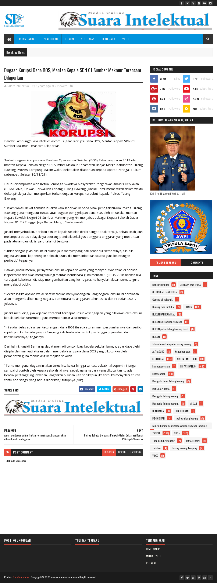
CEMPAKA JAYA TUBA (190, 284)
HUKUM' (156, 336)
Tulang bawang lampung (184, 448)
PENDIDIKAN (50, 39)
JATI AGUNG (158, 351)
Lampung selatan (161, 366)
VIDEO (126, 39)
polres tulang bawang (187, 418)
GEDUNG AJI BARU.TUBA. (164, 292)
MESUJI (193, 403)
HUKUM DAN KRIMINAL (163, 314)
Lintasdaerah (159, 374)
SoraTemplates (21, 577)
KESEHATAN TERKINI (187, 359)
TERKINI (156, 433)
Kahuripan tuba (183, 351)
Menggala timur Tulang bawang (168, 381)
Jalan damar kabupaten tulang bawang (172, 344)
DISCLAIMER (153, 548)
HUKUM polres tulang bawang (167, 322)
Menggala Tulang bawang (165, 396)
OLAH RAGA (108, 39)
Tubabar (156, 448)
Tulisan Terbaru (166, 262)
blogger (109, 452)
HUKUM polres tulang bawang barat (170, 329)
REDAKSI (151, 563)
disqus (122, 452)
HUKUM (69, 39)
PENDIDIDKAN (182, 411)
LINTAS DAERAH (27, 39)
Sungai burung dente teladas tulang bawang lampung (179, 426)
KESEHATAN (88, 39)
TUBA (177, 433)
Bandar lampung (160, 284)
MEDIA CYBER (153, 555)
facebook (136, 452)
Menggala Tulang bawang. (165, 403)
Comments (197, 262)
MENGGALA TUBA (161, 388)
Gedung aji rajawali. (162, 299)
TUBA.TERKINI (193, 440)
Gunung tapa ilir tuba (163, 307)
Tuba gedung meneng (163, 440)
